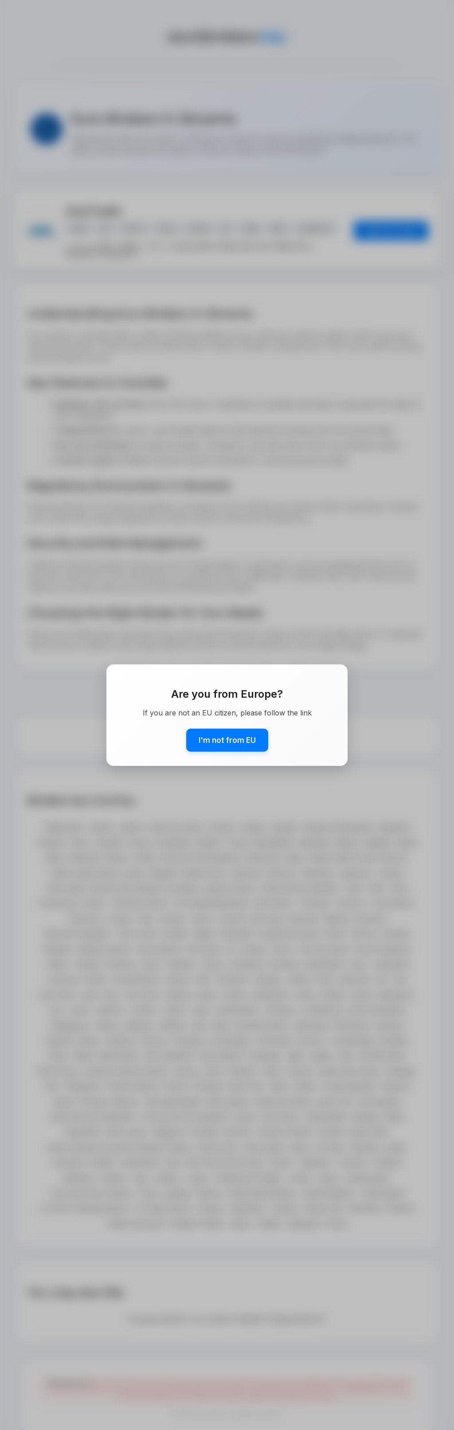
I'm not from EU (227, 739)
